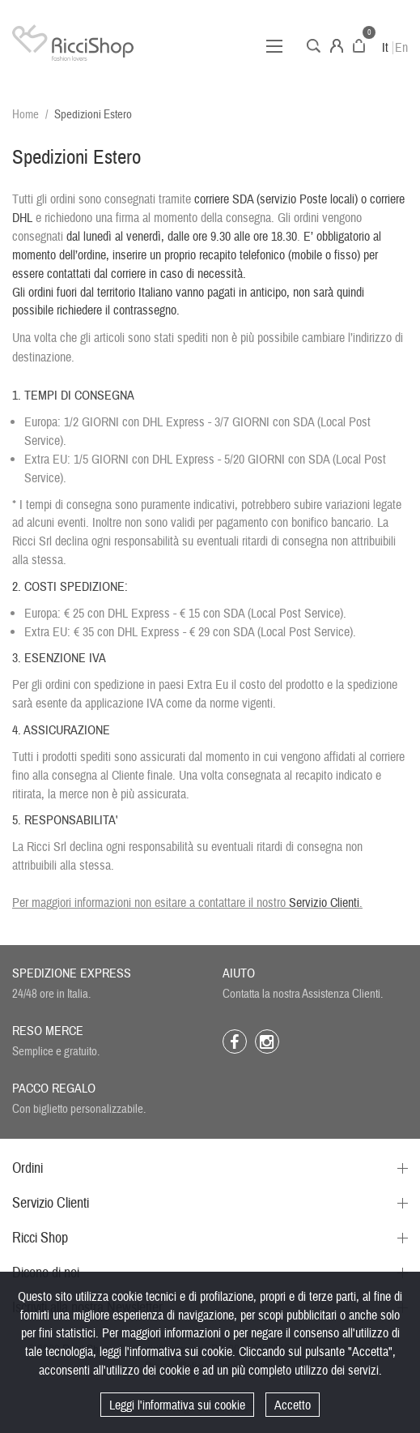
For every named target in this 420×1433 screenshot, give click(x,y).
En (401, 48)
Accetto (292, 1405)
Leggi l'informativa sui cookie (177, 1405)
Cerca (313, 46)
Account (336, 46)
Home (25, 114)
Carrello (359, 46)
